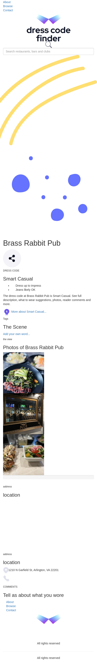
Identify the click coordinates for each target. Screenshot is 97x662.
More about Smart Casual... (24, 311)
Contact (8, 10)
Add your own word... (16, 334)
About (7, 2)
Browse (8, 6)
